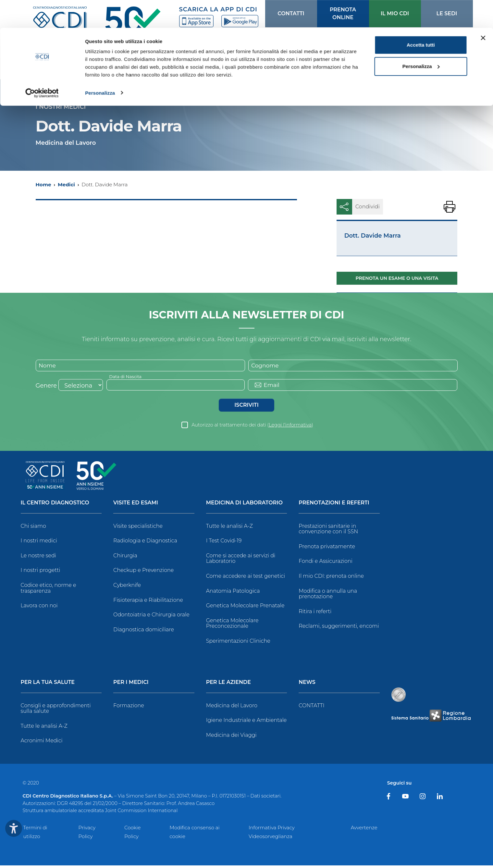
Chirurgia (125, 556)
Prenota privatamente (327, 547)
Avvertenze (364, 828)
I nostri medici (39, 541)
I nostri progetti (40, 571)
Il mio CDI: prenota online (331, 577)
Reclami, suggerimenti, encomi (339, 627)
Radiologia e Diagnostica (145, 541)
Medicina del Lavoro (231, 706)
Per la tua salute (48, 683)
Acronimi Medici (42, 741)
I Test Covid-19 (224, 541)
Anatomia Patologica (233, 591)
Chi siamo (33, 527)
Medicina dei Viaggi (231, 736)
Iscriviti (246, 405)
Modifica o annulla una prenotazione (328, 594)
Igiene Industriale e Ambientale (246, 721)
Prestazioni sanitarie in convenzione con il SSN (328, 530)
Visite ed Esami (135, 503)
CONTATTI (311, 706)
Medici (66, 184)
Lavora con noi (39, 606)
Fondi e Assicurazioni (325, 562)
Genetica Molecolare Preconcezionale (232, 624)
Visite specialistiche (138, 527)
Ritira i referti (315, 612)
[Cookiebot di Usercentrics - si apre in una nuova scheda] (42, 65)
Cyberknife (127, 586)
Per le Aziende (228, 683)
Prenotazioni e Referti (334, 503)
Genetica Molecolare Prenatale (245, 606)
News (307, 683)
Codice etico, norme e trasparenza (48, 589)
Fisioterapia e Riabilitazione (148, 601)
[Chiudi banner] (483, 10)
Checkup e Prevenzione (143, 571)
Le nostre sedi (38, 556)
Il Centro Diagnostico (55, 503)
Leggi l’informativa (290, 425)
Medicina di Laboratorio (244, 503)
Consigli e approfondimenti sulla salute (56, 709)
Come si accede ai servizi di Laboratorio (241, 559)
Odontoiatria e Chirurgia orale (151, 615)
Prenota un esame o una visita (397, 278)
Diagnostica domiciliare (143, 630)
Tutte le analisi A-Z (229, 527)
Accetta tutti (421, 17)
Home (43, 184)
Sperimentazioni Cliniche (238, 641)
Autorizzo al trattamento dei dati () (252, 425)
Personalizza (100, 65)
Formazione (128, 706)
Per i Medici (131, 683)
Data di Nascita (126, 377)
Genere (46, 386)
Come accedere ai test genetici (245, 577)
